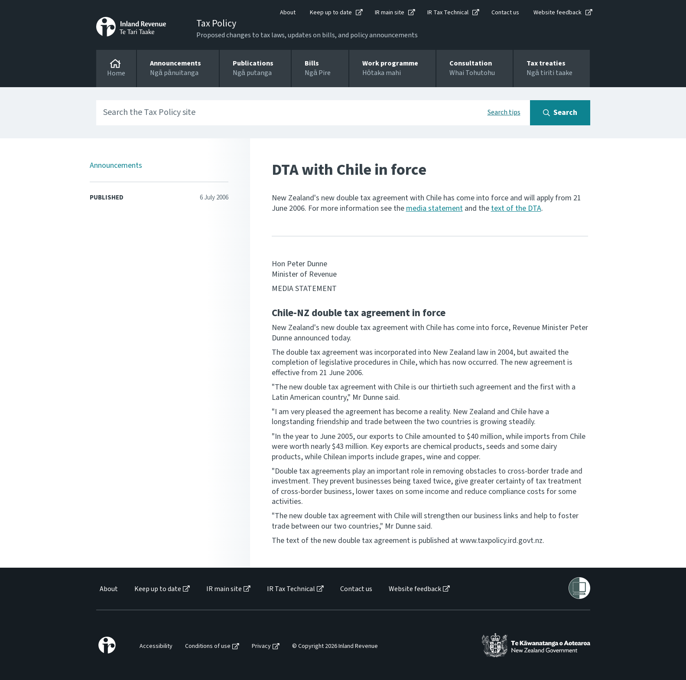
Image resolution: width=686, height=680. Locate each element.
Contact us (505, 12)
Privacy (261, 646)
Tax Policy (216, 23)
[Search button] (560, 112)
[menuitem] (108, 589)
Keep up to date (331, 12)
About (288, 12)
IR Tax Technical (447, 12)
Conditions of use (208, 646)
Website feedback (557, 12)
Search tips (504, 112)
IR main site (389, 12)
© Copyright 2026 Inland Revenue (335, 646)
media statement (434, 208)
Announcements (116, 165)
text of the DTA (516, 208)
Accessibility (156, 646)
